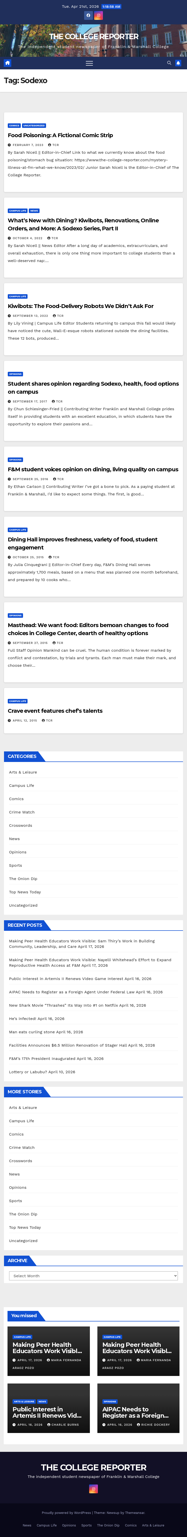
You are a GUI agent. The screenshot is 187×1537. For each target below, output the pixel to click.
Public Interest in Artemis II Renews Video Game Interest (66, 978)
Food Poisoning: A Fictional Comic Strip (60, 135)
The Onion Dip (23, 878)
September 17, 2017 (30, 401)
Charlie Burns (63, 1424)
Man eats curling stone (32, 1032)
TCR (53, 145)
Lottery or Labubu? (28, 1071)
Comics (14, 125)
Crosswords (20, 825)
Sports (15, 865)
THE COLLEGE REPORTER (93, 36)
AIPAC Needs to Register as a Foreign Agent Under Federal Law (72, 992)
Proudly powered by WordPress (67, 1513)
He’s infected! (22, 1018)
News (34, 210)
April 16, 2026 (31, 1424)
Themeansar (134, 1513)
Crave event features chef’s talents (55, 710)
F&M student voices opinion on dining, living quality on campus (93, 469)
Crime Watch (22, 812)
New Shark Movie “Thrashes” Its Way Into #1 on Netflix (63, 1005)
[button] (169, 63)
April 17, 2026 (30, 1360)
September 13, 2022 (31, 316)
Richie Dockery (153, 1424)
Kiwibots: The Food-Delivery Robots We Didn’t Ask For (80, 306)
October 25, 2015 (29, 557)
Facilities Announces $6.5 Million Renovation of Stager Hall (68, 1045)
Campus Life (17, 210)
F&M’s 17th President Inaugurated (42, 1058)
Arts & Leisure (23, 772)
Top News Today (25, 892)
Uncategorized (34, 125)
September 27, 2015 (31, 643)
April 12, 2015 (25, 720)
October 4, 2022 (28, 238)
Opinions (15, 374)
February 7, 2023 (29, 145)
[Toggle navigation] (89, 63)
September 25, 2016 (31, 479)
